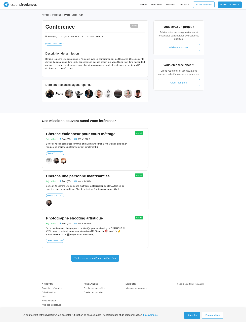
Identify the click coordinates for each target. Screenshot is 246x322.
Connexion (184, 4)
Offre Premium (49, 292)
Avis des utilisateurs (51, 305)
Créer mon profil (178, 82)
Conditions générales (52, 288)
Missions (170, 4)
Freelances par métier (94, 288)
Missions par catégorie (136, 288)
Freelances (156, 4)
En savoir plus (150, 315)
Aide (44, 296)
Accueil (143, 4)
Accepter (192, 315)
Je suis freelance (204, 4)
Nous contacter (49, 300)
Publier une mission (229, 4)
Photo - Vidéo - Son (73, 15)
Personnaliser (213, 315)
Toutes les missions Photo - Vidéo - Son (95, 258)
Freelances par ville (93, 292)
